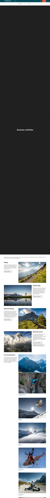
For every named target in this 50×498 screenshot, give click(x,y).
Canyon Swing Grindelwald (22, 394)
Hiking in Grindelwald (7, 271)
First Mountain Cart (21, 494)
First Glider (20, 419)
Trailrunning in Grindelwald (36, 296)
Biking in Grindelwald (7, 319)
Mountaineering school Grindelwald (38, 345)
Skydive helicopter (21, 469)
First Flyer (20, 444)
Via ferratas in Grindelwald (36, 342)
